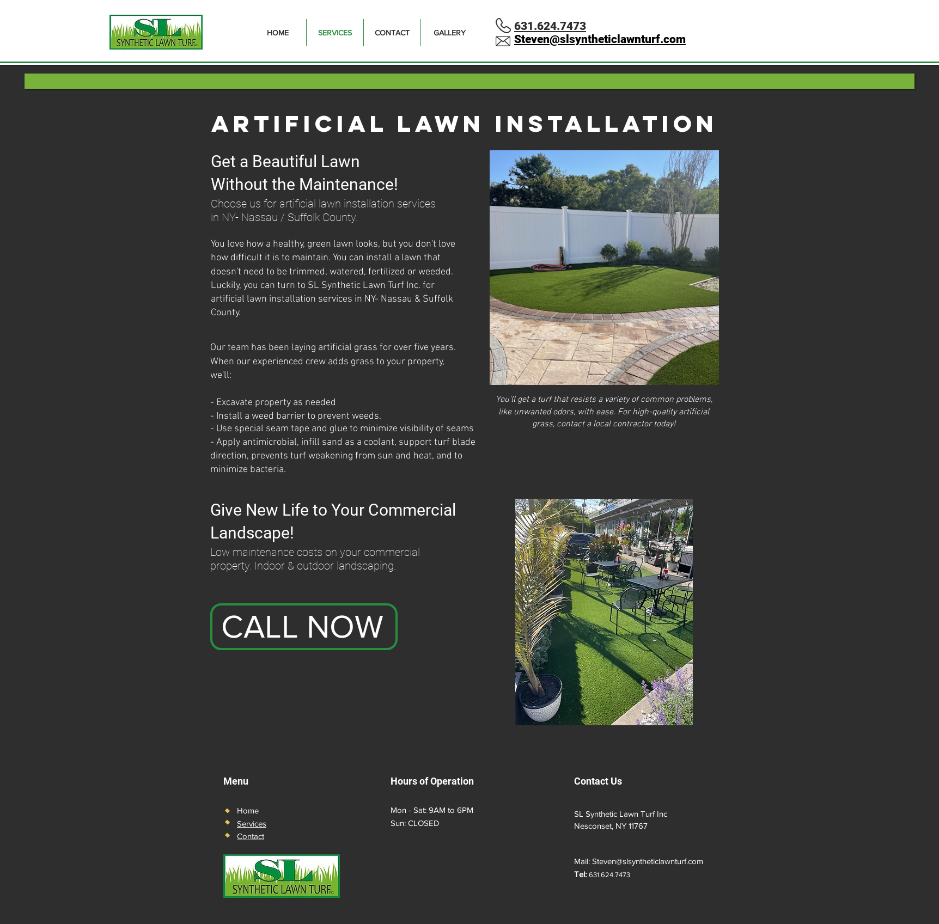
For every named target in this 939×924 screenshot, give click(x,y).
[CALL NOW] (304, 626)
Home (248, 810)
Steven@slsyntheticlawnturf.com (647, 861)
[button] (604, 267)
